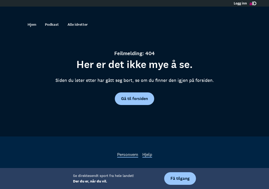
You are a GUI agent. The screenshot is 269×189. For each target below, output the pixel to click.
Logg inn (240, 3)
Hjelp (147, 154)
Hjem (32, 24)
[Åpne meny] (251, 12)
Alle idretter (78, 24)
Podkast (52, 24)
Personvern (127, 154)
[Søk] (18, 24)
